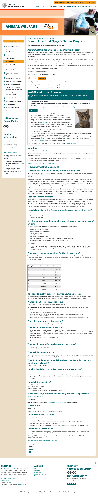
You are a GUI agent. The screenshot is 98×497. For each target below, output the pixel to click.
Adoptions (9, 55)
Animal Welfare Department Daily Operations (14, 50)
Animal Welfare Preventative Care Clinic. (38, 151)
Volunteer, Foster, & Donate (13, 81)
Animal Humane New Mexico (35, 396)
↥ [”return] (96, 462)
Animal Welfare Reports (12, 107)
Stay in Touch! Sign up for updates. (76, 478)
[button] (91, 6)
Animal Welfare (38, 38)
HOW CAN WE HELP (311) (62, 2)
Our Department (10, 104)
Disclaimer (37, 470)
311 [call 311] (5, 479)
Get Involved (90, 2)
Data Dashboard (10, 58)
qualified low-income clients (57, 402)
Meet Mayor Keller (77, 2)
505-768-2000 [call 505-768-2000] (11, 479)
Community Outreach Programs (12, 74)
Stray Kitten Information (13, 65)
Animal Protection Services (13, 84)
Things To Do (57, 6)
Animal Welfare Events (12, 98)
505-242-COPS (22, 484)
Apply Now (33, 110)
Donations (13, 41)
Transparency (82, 6)
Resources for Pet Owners (13, 78)
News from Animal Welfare (13, 101)
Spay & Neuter (10, 61)
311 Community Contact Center (12, 468)
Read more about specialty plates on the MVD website (42, 440)
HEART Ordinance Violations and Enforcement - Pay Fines (14, 88)
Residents (48, 6)
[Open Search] (95, 6)
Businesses (40, 6)
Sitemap (36, 476)
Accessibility (37, 472)
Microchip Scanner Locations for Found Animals (14, 93)
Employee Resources (40, 474)
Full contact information (10, 152)
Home (29, 38)
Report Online (5, 480)
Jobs (73, 6)
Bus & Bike (67, 6)
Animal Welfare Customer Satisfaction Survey (13, 69)
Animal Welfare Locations (13, 46)
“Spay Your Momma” (39, 140)
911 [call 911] (10, 482)
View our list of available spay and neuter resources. (41, 163)
